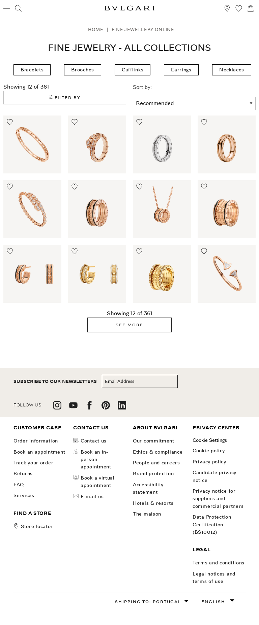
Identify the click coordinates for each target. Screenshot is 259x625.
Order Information (35, 440)
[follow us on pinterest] (106, 408)
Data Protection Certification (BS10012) (212, 524)
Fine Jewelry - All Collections (129, 48)
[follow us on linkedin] (122, 408)
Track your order (33, 462)
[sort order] (194, 103)
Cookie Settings (210, 440)
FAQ (18, 484)
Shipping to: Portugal (148, 601)
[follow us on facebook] (89, 408)
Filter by (65, 97)
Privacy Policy (209, 461)
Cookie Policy (209, 450)
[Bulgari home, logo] (129, 9)
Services (23, 495)
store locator (37, 526)
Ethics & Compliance (157, 452)
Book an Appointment (39, 452)
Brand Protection (153, 473)
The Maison (147, 514)
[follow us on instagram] (57, 408)
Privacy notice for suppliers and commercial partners (218, 498)
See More (129, 325)
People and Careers (156, 462)
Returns (23, 473)
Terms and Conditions (218, 562)
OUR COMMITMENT (153, 440)
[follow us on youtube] (73, 408)
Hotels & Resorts (153, 503)
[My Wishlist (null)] (238, 9)
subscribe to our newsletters (55, 381)
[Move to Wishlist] (10, 122)
